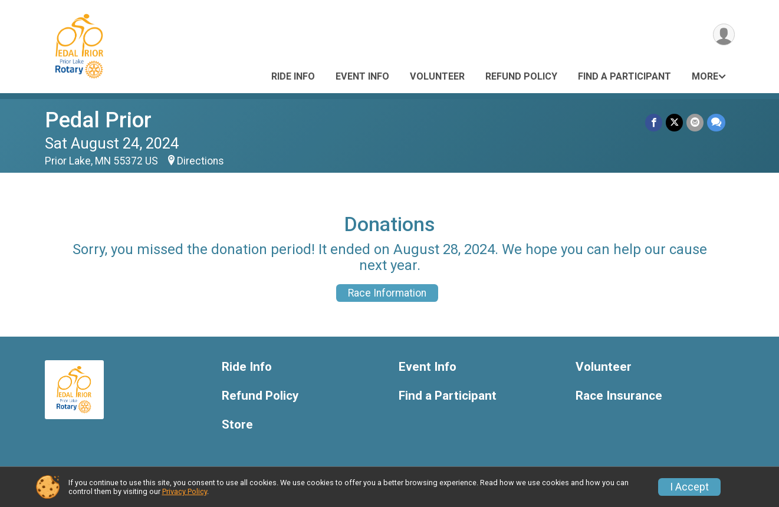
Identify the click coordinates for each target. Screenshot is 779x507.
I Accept (689, 487)
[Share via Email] (695, 122)
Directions (200, 161)
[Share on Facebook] (653, 122)
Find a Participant (624, 76)
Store (237, 425)
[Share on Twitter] (674, 122)
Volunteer (437, 76)
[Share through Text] (716, 122)
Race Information (387, 293)
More (705, 76)
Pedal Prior (98, 120)
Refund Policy (521, 76)
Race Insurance (619, 396)
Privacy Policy (184, 491)
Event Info (362, 76)
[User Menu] (724, 34)
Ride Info (293, 76)
